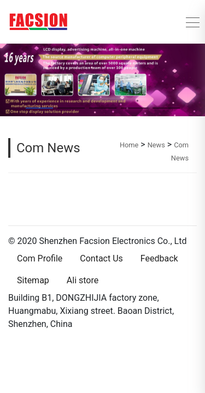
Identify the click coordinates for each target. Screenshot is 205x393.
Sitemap (33, 280)
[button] (7, 80)
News (156, 145)
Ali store (82, 280)
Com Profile (39, 258)
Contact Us (101, 258)
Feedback (159, 258)
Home (129, 145)
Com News (48, 148)
